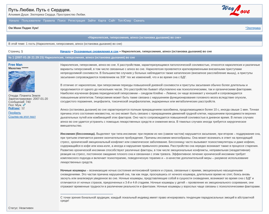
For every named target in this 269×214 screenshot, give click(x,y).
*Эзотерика (253, 27)
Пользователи (31, 20)
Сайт (112, 20)
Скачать (139, 20)
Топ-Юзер (124, 20)
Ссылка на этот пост (22, 116)
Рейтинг (14, 108)
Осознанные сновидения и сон (96, 51)
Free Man (15, 65)
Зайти (92, 20)
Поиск (61, 20)
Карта (102, 20)
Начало (14, 20)
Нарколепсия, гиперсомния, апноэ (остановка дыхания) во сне (90, 57)
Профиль (14, 112)
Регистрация (76, 20)
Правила (49, 20)
